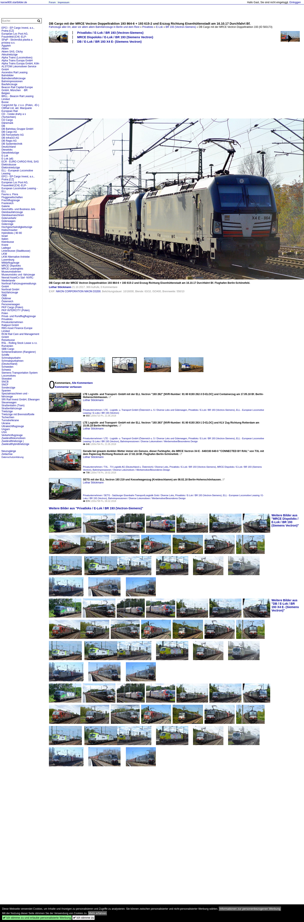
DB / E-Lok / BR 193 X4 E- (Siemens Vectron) (109, 41)
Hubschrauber (9, 230)
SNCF (5, 384)
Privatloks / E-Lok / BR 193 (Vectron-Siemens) (110, 32)
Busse (5, 102)
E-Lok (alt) (7, 158)
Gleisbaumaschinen (12, 215)
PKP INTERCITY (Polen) (15, 310)
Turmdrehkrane (10, 420)
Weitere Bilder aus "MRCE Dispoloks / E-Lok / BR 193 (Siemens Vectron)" (285, 520)
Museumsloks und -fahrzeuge (18, 274)
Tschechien (7, 417)
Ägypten (6, 45)
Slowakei (6, 378)
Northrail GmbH (10, 289)
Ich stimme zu (83, 917)
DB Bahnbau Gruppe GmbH (17, 128)
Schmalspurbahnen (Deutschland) (12, 362)
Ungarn (5, 429)
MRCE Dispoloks (11, 265)
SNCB (5, 381)
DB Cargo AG (9, 131)
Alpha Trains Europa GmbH (17, 60)
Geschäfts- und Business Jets (18, 209)
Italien (4, 238)
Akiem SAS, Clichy (12, 51)
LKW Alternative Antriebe (15, 256)
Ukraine (5, 423)
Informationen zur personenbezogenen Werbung (249, 908)
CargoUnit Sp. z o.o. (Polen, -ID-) (20, 105)
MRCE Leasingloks (12, 268)
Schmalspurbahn (11, 357)
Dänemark (7, 122)
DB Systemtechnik (11, 143)
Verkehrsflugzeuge (12, 435)
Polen (4, 313)
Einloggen (295, 2)
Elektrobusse (8, 164)
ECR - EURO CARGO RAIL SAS (20, 161)
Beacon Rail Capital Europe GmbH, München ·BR (17, 89)
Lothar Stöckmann (60, 287)
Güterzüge (7, 224)
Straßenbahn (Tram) (12, 405)
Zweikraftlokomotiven (13, 438)
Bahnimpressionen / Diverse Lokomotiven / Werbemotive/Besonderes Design (159, 441)
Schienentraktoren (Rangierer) (18, 351)
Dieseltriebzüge (10, 152)
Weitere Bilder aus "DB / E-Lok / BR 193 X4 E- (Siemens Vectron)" (285, 605)
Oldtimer (6, 298)
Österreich (7, 301)
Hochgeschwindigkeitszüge (16, 227)
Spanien (6, 390)
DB (3, 125)
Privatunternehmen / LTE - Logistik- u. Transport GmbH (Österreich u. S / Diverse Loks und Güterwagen (135, 410)
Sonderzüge (8, 387)
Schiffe (5, 354)
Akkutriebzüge (9, 54)
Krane (4, 244)
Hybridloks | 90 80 (11, 233)
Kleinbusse (7, 241)
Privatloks (147, 26)
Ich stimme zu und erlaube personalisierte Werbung (37, 917)
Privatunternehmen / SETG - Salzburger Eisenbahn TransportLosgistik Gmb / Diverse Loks (128, 495)
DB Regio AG (9, 140)
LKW (4, 253)
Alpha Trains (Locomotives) (16, 57)
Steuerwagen (9, 402)
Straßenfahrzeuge (11, 408)
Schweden (7, 366)
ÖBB (4, 295)
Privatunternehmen (12, 322)
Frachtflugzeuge (10, 200)
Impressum (63, 2)
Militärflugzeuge (10, 262)
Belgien (5, 93)
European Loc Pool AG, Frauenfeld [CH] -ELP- (14, 35)
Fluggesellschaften (12, 197)
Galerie (5, 206)
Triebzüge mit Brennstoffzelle (17, 414)
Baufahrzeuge (9, 84)
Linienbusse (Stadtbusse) (15, 250)
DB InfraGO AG (10, 137)
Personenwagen (10, 304)
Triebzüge (7, 411)
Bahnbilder (7, 75)
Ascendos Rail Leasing (14, 72)
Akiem (5, 48)
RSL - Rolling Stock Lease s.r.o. (19, 343)
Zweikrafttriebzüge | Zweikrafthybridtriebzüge (15, 443)
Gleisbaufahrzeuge (12, 212)
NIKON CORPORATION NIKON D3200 (78, 291)
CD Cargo (7, 120)
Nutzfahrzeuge (9, 292)
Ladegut (6, 247)
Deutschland (8, 146)
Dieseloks (7, 149)
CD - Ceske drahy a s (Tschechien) (13, 116)
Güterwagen (8, 221)
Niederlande (8, 280)
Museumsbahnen (11, 271)
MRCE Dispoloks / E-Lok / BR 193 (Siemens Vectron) (115, 37)
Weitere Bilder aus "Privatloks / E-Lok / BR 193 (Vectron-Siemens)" (96, 508)
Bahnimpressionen (12, 81)
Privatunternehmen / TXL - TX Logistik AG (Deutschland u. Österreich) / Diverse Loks (125, 467)
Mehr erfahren (98, 913)
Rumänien (7, 346)
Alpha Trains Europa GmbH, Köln (20, 63)
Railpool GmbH (10, 325)
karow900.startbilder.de (14, 2)
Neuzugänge (8, 451)
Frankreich (7, 203)
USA (4, 432)
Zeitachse (7, 454)
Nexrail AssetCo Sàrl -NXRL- (17, 277)
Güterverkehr (8, 218)
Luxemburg (7, 259)
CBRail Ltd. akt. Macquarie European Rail (16, 110)
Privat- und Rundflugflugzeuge (18, 316)
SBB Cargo (7, 348)
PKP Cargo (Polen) (12, 307)
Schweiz (6, 369)
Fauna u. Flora (9, 194)
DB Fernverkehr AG (12, 134)
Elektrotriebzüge (10, 167)
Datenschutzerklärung (12, 457)
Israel (4, 235)
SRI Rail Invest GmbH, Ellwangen (20, 399)
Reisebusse (8, 340)
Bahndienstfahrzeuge (13, 78)
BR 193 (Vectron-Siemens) (181, 26)
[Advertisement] (146, 80)
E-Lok (159, 26)
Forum (52, 2)
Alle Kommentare (82, 382)
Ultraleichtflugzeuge (12, 426)
